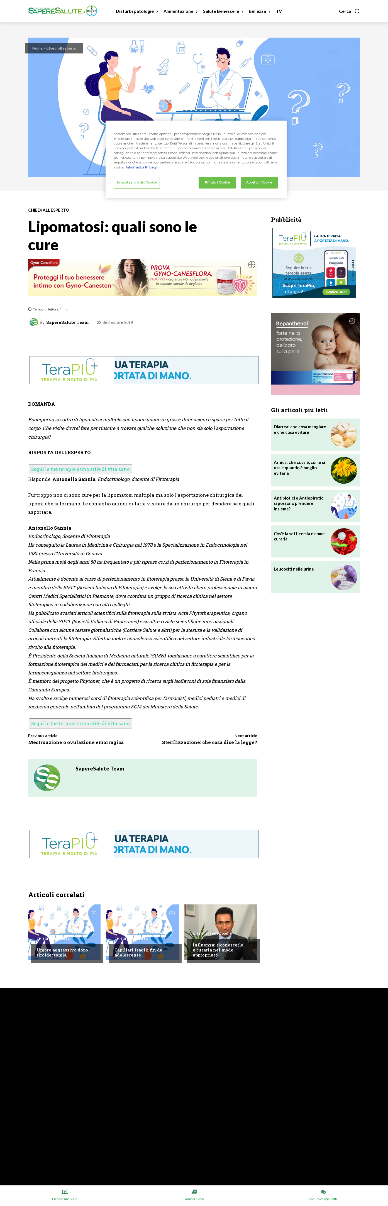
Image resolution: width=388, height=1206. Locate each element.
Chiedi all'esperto (61, 48)
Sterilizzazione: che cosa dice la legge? (209, 742)
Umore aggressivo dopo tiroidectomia (62, 952)
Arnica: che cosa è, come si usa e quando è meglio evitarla (299, 468)
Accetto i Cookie (259, 182)
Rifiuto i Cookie (217, 182)
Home (37, 48)
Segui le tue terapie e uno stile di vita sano (80, 469)
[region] (196, 159)
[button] (349, 11)
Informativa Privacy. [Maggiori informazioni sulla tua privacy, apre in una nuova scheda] (141, 167)
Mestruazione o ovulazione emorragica (76, 742)
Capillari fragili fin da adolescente (138, 952)
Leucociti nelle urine (294, 568)
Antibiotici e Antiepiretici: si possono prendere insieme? (300, 503)
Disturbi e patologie (212, 933)
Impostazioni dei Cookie (137, 182)
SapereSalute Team (67, 322)
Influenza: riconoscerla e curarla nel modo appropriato (218, 950)
